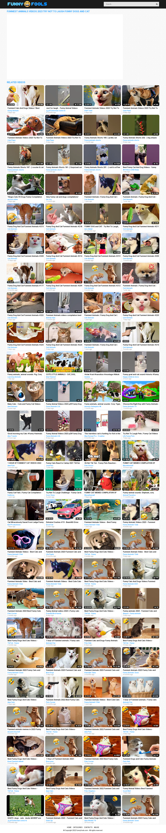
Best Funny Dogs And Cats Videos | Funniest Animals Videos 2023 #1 (99, 818)
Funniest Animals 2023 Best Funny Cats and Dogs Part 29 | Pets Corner (101, 759)
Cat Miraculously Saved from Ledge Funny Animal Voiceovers (26, 522)
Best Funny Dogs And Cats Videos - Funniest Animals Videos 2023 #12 (99, 552)
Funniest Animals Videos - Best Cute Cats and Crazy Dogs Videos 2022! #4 (102, 700)
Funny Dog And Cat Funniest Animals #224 (64, 345)
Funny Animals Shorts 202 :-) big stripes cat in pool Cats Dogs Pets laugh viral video (140, 138)
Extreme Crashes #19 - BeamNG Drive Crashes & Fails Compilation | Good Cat (63, 522)
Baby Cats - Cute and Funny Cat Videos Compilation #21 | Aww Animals (24, 404)
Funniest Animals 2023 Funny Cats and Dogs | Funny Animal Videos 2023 (139, 818)
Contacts (88, 827)
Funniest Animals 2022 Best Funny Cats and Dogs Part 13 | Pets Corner (62, 700)
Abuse (96, 827)
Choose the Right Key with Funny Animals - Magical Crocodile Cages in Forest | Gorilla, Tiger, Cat (141, 404)
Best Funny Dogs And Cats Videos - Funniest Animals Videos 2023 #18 (138, 640)
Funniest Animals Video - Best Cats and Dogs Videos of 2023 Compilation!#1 (139, 552)
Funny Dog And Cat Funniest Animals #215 (26, 226)
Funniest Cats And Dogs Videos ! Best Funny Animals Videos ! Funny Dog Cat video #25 (24, 108)
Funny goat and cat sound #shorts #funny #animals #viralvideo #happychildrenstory (141, 374)
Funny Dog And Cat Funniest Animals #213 (102, 256)
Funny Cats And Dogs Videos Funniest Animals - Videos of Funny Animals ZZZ (140, 581)
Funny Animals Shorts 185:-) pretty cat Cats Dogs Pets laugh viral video (100, 138)
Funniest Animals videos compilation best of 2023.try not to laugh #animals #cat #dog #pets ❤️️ (63, 315)
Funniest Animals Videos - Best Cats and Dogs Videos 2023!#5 (25, 552)
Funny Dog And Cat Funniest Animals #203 (141, 256)
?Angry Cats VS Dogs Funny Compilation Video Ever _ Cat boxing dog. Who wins (25, 197)
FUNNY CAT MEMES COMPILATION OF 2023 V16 (139, 463)
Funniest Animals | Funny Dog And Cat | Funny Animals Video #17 (100, 315)
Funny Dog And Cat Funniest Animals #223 (141, 315)
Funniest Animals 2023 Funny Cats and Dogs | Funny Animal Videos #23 (24, 670)
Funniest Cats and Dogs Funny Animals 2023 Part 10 (101, 640)
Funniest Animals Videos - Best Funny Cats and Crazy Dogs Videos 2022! (100, 522)
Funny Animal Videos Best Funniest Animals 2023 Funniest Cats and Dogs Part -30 (141, 788)
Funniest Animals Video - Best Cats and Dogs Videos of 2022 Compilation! (24, 581)
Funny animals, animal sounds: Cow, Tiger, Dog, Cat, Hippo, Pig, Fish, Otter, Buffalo (102, 404)
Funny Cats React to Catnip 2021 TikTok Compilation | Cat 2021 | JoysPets (63, 463)
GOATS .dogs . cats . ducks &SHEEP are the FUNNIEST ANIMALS (24, 818)
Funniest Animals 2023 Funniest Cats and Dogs (63, 670)
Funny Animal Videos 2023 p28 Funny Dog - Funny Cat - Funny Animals (64, 434)
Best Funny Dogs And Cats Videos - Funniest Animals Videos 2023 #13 (23, 640)
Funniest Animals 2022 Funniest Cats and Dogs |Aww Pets (101, 729)
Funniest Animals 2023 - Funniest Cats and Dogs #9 (64, 818)
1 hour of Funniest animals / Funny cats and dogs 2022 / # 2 (63, 640)
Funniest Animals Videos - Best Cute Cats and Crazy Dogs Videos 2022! (63, 581)
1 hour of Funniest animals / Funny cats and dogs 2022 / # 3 (140, 700)
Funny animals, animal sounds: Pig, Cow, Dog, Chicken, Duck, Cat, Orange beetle (25, 374)
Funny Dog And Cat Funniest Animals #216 (141, 345)
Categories (78, 827)
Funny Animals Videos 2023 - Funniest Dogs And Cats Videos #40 (139, 522)
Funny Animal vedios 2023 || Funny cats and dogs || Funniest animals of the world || (63, 611)
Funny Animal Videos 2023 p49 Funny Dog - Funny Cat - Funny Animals (64, 404)
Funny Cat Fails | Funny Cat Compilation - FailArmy (25, 493)
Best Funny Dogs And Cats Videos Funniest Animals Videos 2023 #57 (22, 700)
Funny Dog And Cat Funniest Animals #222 (26, 315)
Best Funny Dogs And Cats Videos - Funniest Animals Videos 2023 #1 (99, 581)
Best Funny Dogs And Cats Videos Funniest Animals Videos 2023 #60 (60, 788)
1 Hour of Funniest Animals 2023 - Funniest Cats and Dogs (60, 759)
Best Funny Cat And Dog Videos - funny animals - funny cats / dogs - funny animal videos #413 (141, 167)
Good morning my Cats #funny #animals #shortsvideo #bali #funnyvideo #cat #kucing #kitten (25, 434)
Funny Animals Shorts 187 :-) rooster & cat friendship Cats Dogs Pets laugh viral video (26, 167)
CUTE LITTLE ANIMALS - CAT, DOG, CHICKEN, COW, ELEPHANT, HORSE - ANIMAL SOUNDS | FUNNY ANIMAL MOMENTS (61, 374)
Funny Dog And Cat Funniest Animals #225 (26, 345)
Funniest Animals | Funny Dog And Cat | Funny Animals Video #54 (100, 345)
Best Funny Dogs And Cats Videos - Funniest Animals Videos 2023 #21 (23, 788)
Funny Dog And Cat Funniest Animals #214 (64, 256)
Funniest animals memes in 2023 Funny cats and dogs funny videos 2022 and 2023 (24, 729)
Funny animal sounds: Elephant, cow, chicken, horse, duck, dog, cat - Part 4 (139, 493)
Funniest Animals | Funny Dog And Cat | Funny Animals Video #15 (139, 286)
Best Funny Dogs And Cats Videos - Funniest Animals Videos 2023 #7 (99, 611)
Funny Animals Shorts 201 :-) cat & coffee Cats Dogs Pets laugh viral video (102, 167)
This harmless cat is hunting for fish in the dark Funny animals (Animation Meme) (102, 434)
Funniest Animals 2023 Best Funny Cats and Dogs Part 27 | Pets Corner (24, 611)
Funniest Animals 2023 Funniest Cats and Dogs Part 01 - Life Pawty (63, 552)
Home (69, 827)
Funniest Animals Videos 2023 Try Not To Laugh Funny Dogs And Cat (101, 108)
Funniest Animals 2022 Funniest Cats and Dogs (101, 788)
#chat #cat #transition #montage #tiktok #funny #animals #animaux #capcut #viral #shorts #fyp (101, 374)
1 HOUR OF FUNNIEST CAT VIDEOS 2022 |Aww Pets (24, 463)
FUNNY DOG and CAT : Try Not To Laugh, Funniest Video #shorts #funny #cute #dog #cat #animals (101, 226)
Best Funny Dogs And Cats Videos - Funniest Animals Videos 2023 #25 (138, 729)
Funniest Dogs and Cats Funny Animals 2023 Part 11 (139, 759)
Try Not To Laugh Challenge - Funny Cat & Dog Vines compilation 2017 (63, 493)
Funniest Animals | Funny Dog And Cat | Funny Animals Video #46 (100, 197)
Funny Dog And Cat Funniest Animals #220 (26, 256)
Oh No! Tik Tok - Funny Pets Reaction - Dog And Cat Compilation (100, 463)
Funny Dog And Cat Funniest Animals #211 (141, 226)
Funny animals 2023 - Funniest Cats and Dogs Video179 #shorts (140, 611)
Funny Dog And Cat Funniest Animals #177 (26, 286)
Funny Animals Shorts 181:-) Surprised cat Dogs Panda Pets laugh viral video (64, 167)
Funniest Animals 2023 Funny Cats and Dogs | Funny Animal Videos (139, 670)
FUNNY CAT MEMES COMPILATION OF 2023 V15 (100, 493)
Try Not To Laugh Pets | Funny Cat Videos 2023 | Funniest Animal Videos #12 (140, 434)
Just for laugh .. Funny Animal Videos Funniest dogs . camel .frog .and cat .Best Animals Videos (63, 108)
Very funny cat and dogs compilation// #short (62, 197)
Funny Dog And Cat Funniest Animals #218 (64, 226)
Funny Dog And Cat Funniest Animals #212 (102, 286)
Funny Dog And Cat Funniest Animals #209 (64, 286)
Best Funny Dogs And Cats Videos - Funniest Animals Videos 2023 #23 (61, 729)
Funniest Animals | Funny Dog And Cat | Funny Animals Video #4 (139, 197)
